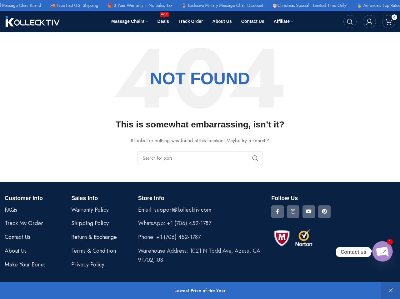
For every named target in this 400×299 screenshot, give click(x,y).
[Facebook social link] (277, 211)
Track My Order (24, 223)
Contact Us (17, 237)
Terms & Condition (93, 251)
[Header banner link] (200, 5)
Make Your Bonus (25, 264)
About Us (16, 251)
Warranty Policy (90, 210)
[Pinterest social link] (324, 211)
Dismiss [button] (390, 290)
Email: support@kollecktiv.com (174, 210)
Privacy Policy (87, 264)
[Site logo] (33, 21)
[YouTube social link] (308, 211)
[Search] (350, 21)
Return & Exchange (94, 237)
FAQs (11, 210)
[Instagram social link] (293, 211)
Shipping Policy (90, 223)
